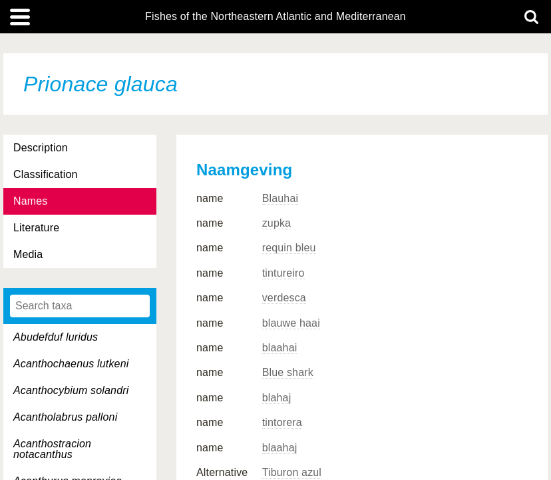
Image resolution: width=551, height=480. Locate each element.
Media (28, 254)
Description (40, 147)
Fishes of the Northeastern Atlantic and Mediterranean (275, 16)
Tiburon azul (291, 472)
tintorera (282, 422)
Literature (36, 227)
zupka (276, 223)
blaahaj (279, 447)
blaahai (279, 347)
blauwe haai (291, 323)
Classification (45, 174)
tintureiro (283, 273)
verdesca (284, 297)
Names (30, 201)
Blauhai (280, 198)
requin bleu (289, 247)
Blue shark (287, 372)
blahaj (276, 397)
